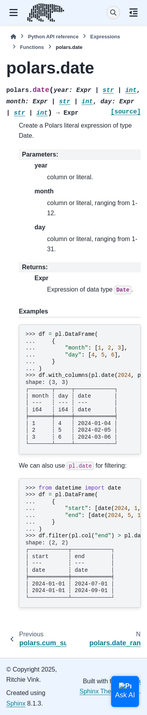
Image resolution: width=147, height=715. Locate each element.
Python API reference (53, 37)
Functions (32, 47)
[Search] (113, 12)
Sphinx (15, 703)
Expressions (105, 37)
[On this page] (133, 12)
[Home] (13, 36)
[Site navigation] (13, 12)
